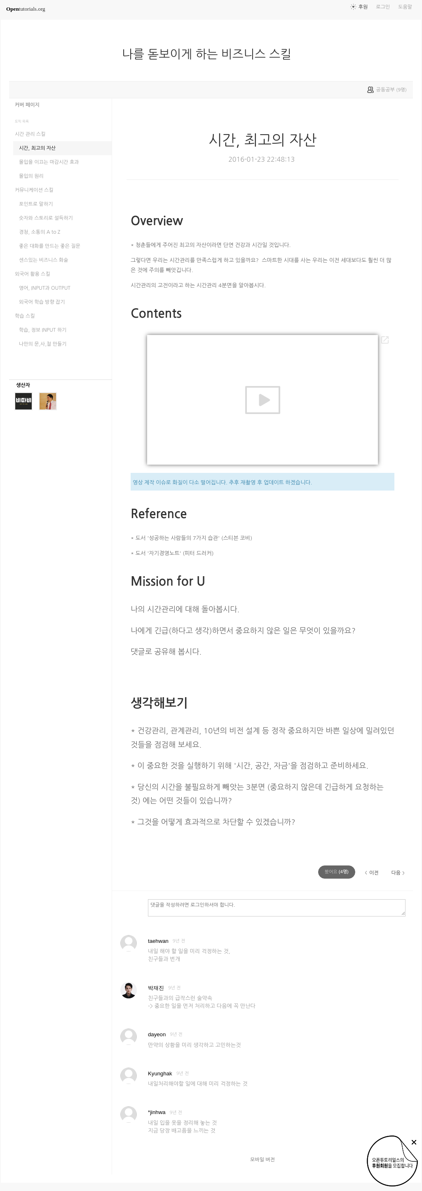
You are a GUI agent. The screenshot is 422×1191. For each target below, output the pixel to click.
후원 (363, 7)
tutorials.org (25, 9)
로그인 (383, 7)
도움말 (405, 7)
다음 (396, 872)
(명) (337, 872)
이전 (374, 872)
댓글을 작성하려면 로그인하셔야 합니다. (276, 907)
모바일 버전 (262, 1159)
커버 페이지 (27, 104)
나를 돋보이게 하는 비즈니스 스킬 (210, 54)
